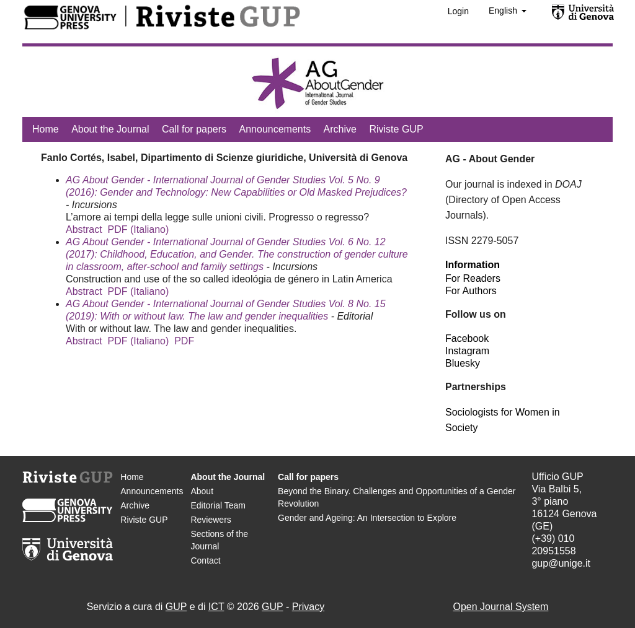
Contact (205, 560)
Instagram (467, 351)
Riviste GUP (396, 129)
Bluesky (462, 363)
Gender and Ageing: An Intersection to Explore (367, 518)
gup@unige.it (560, 563)
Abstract (84, 229)
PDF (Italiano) (138, 229)
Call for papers (194, 129)
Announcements (275, 129)
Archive (340, 129)
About (201, 491)
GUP (176, 606)
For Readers (472, 278)
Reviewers (210, 520)
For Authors (471, 291)
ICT (216, 606)
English (504, 10)
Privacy (308, 606)
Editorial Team (217, 505)
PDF (184, 341)
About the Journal (110, 129)
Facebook (467, 338)
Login (458, 11)
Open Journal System (500, 606)
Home (45, 129)
